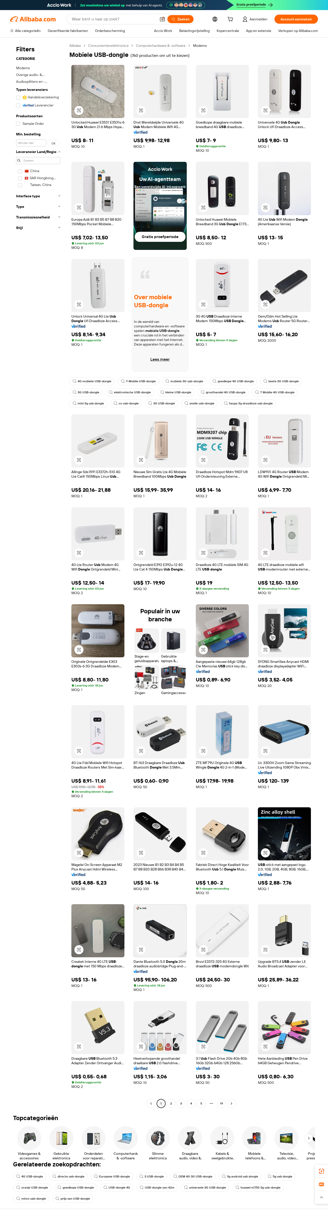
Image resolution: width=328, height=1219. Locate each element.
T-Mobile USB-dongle (138, 381)
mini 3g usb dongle (88, 403)
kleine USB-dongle (175, 392)
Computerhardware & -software (160, 46)
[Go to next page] (231, 1103)
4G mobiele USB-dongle (92, 381)
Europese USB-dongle (112, 1176)
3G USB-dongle (86, 392)
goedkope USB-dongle (76, 1188)
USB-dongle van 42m (157, 1188)
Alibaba (75, 46)
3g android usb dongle (240, 1176)
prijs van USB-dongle (73, 1199)
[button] (162, 19)
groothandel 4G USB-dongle (223, 392)
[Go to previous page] (151, 1103)
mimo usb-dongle (31, 1199)
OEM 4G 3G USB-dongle (192, 1176)
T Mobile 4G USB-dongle (275, 392)
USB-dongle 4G (117, 1188)
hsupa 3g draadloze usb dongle (248, 403)
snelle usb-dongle (199, 403)
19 (221, 1103)
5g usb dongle (280, 1176)
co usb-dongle (126, 403)
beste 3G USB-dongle (281, 381)
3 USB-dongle (151, 1176)
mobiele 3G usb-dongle (184, 381)
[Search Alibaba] (113, 19)
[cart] (231, 20)
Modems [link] (200, 46)
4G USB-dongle (29, 1176)
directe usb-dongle (68, 1176)
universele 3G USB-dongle (205, 1188)
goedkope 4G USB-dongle (233, 381)
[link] (321, 1171)
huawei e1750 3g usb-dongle (258, 1188)
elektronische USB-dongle (130, 392)
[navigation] (38, 575)
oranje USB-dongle (32, 1188)
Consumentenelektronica (108, 46)
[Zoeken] (180, 19)
